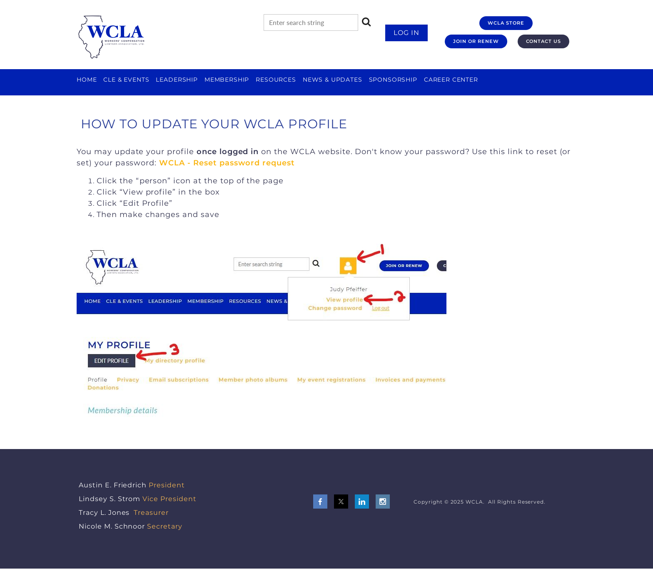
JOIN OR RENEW (475, 41)
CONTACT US (543, 41)
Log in (406, 33)
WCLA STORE (506, 23)
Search (366, 21)
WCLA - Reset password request (227, 162)
